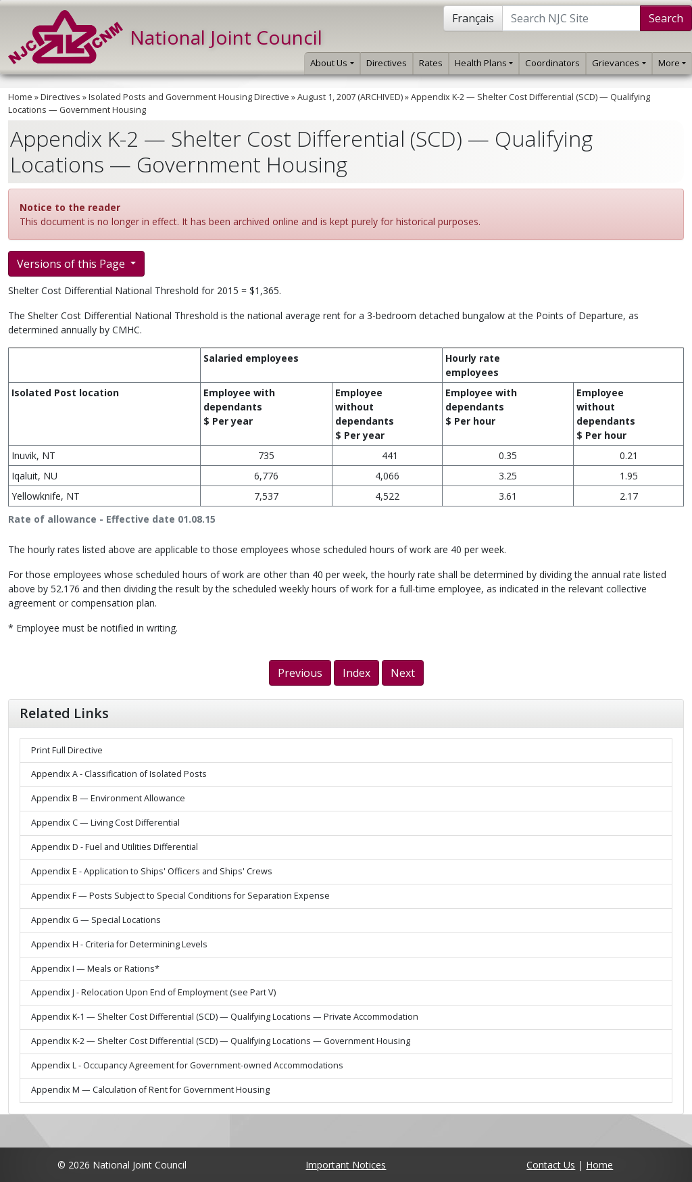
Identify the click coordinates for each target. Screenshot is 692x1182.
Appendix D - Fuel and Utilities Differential (114, 847)
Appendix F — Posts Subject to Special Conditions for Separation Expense (180, 895)
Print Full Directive (67, 750)
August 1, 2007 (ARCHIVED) (350, 97)
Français (473, 18)
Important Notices (345, 1164)
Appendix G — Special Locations (96, 920)
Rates (431, 63)
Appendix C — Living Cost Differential (105, 822)
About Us (331, 63)
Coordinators (552, 63)
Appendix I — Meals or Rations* (95, 968)
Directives (386, 63)
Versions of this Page (72, 263)
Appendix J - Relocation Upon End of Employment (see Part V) (153, 992)
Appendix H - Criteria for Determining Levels (119, 944)
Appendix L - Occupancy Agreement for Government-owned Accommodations (187, 1065)
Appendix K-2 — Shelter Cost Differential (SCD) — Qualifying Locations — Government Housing (220, 1041)
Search (666, 18)
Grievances (618, 63)
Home (20, 97)
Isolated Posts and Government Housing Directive (189, 97)
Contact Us (550, 1164)
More (672, 63)
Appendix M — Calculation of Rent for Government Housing (150, 1089)
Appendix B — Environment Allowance (108, 798)
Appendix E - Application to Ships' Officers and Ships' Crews (151, 871)
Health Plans (484, 63)
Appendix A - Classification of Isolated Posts (119, 774)
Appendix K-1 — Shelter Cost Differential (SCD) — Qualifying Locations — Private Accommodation (224, 1016)
